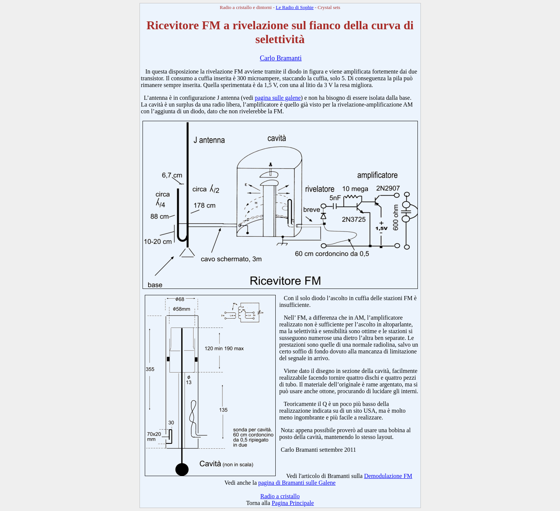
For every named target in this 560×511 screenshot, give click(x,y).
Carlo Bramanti (281, 58)
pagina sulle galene (278, 98)
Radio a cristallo (280, 496)
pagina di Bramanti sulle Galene (297, 482)
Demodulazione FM (388, 476)
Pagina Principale (293, 503)
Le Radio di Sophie (295, 7)
